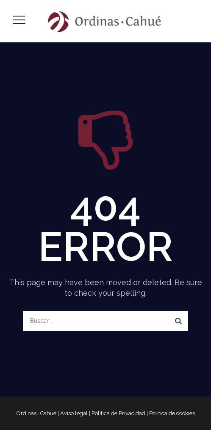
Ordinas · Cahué (36, 413)
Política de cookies (172, 413)
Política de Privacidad (118, 413)
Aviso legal (74, 413)
